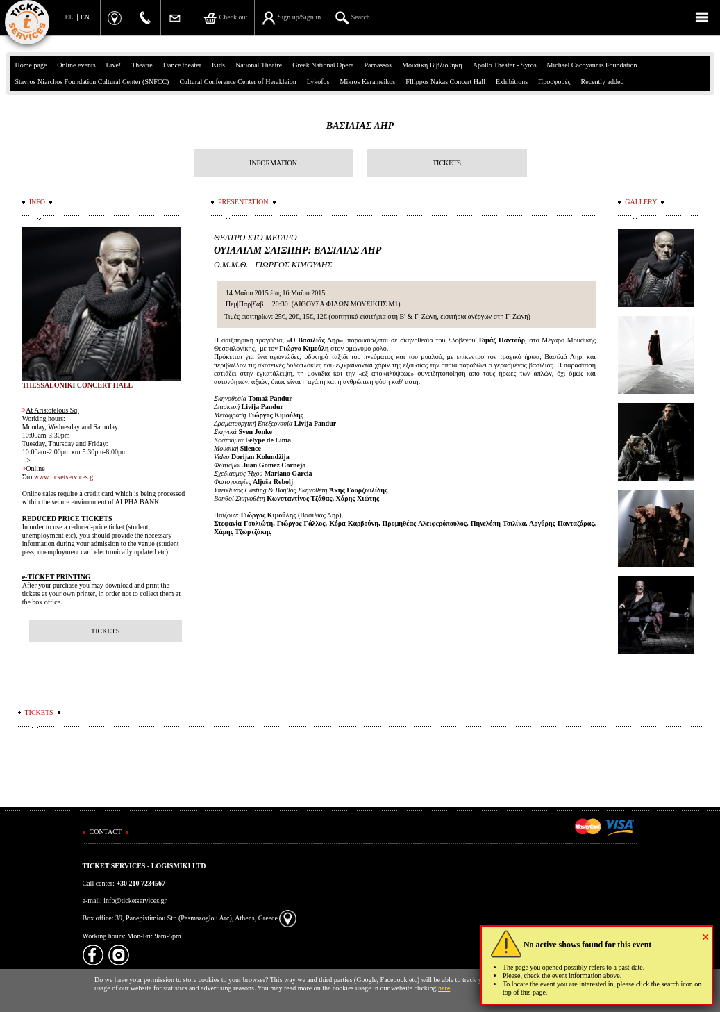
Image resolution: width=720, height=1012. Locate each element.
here (444, 988)
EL (69, 17)
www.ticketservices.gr (65, 477)
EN (85, 17)
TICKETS (447, 163)
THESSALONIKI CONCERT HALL (77, 385)
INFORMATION (273, 163)
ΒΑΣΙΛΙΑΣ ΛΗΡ (360, 126)
